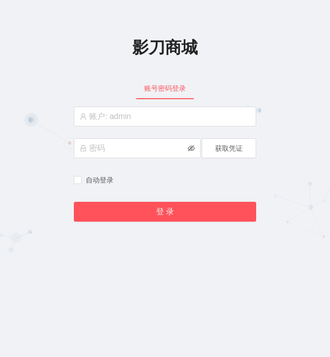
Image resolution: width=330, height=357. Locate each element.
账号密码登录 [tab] (165, 88)
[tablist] (165, 88)
